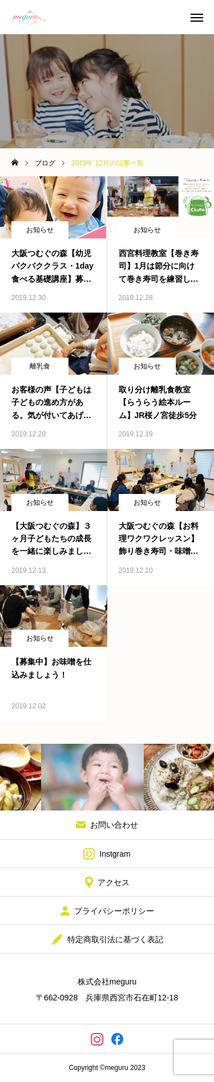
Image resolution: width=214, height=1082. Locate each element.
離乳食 (40, 366)
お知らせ (40, 230)
